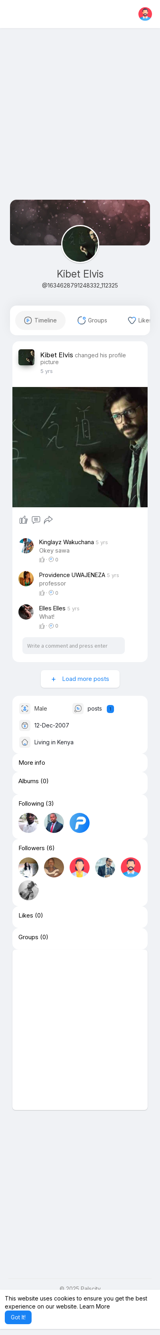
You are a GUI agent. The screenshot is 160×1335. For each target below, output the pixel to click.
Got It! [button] (18, 1317)
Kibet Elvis (80, 274)
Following (31, 812)
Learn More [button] (95, 1306)
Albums (28, 789)
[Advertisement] (80, 119)
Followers (31, 856)
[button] (145, 14)
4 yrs (46, 371)
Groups (28, 945)
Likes (25, 924)
